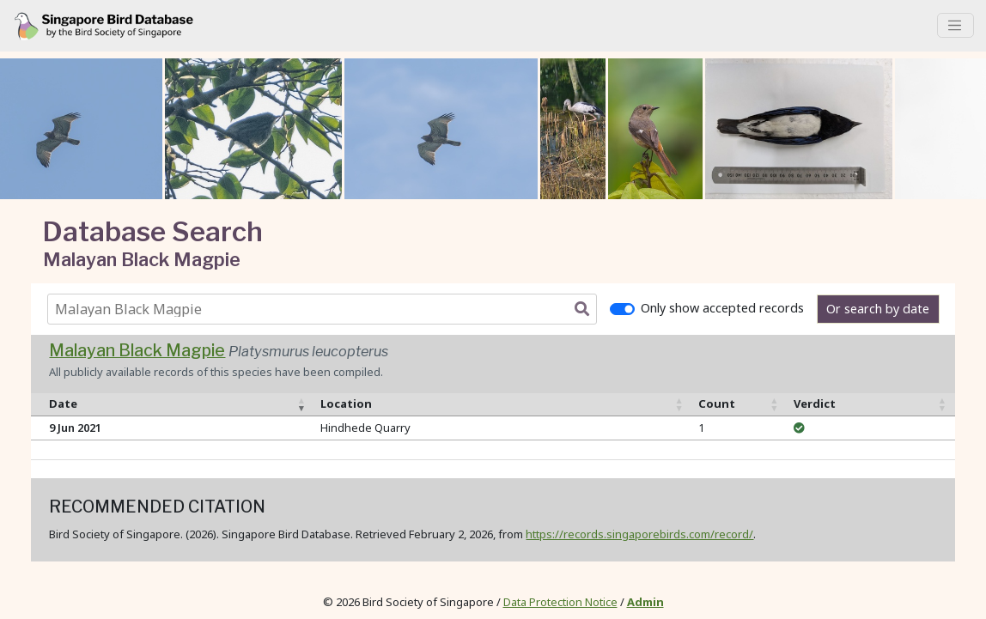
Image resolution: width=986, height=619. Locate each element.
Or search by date (877, 308)
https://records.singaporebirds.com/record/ (639, 534)
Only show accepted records (722, 308)
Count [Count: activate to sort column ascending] (716, 403)
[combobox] (325, 309)
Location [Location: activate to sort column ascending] (346, 403)
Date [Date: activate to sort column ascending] (63, 403)
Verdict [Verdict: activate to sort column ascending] (815, 403)
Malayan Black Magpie (137, 350)
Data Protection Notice (560, 602)
